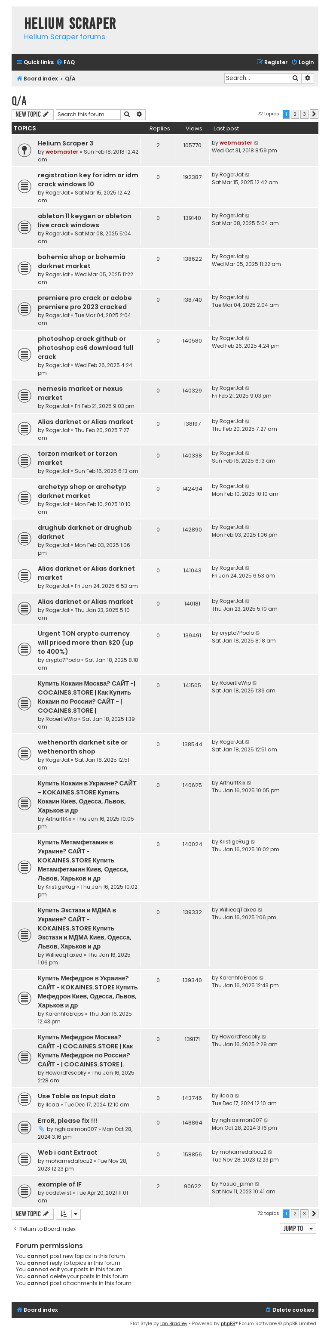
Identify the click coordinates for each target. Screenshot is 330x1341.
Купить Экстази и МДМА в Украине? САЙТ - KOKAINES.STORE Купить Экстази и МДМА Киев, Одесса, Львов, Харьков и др (84, 928)
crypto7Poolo (63, 660)
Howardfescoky (66, 1072)
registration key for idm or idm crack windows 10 (88, 179)
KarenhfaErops (65, 1013)
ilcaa (52, 1104)
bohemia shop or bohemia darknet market (81, 261)
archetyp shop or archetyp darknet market (82, 491)
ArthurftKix (58, 818)
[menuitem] (65, 62)
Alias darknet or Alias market (85, 421)
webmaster (62, 151)
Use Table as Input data (77, 1096)
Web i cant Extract (68, 1152)
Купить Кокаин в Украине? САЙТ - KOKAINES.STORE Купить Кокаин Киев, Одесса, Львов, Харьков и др (87, 797)
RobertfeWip (61, 719)
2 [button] (294, 114)
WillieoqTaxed (64, 954)
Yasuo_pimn (237, 1183)
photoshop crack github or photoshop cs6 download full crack (85, 347)
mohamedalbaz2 (69, 1161)
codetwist (58, 1192)
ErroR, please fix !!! (67, 1120)
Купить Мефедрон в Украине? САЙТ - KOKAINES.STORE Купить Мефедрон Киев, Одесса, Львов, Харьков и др (88, 992)
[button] (314, 114)
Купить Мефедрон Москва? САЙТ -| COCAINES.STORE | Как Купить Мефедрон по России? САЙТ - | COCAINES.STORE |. (85, 1051)
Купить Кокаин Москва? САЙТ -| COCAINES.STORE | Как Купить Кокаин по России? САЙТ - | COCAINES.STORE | (86, 697)
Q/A (19, 101)
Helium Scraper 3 (65, 143)
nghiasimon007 (76, 1129)
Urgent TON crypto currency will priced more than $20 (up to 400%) (86, 642)
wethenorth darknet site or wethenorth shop (83, 747)
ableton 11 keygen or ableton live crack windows (84, 220)
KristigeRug (60, 886)
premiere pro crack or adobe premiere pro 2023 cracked (85, 302)
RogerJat (58, 192)
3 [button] (304, 114)
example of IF (60, 1184)
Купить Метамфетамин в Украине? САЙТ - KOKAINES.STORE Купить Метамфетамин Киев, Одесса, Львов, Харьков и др (83, 860)
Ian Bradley (173, 1323)
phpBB (228, 1323)
